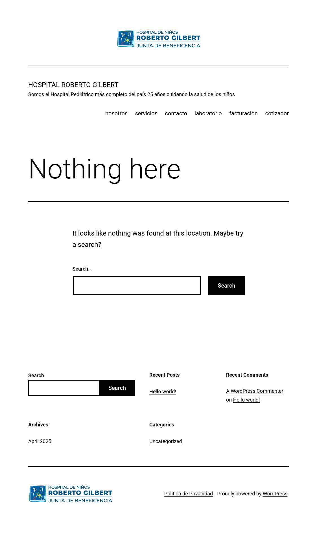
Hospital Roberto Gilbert (73, 85)
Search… (82, 269)
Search (36, 375)
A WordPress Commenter (254, 391)
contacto (176, 113)
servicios (146, 113)
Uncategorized (165, 441)
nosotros (116, 113)
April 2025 (39, 441)
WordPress (275, 494)
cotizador (277, 113)
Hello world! (162, 391)
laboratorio (208, 113)
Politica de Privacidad (188, 494)
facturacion (243, 113)
